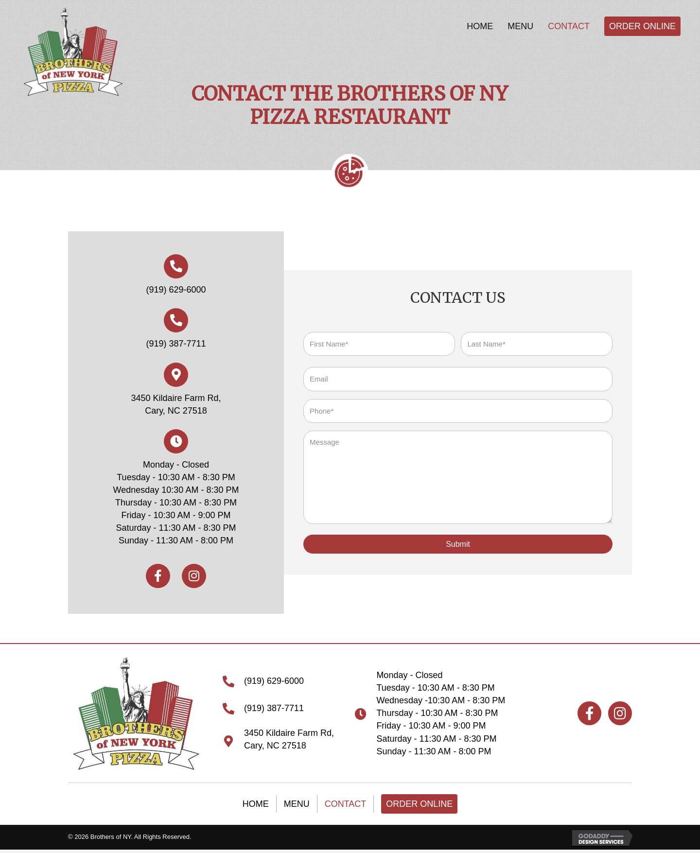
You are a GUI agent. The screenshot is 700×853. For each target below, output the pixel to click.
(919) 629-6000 (176, 288)
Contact (346, 801)
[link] (479, 26)
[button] (158, 574)
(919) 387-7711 (176, 342)
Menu (297, 801)
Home (256, 801)
